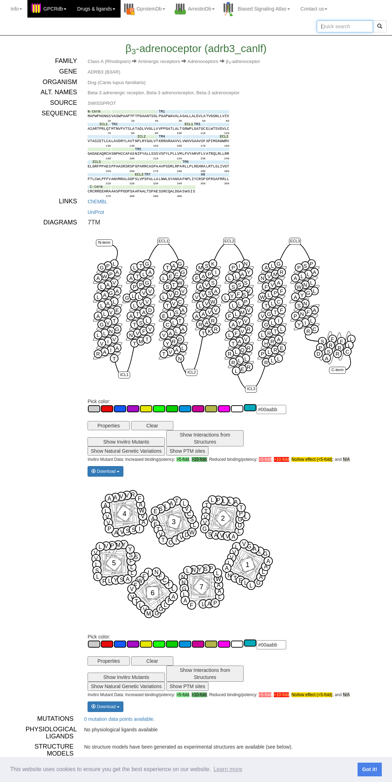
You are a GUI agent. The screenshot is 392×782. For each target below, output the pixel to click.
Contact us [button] (314, 9)
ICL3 (251, 389)
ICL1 (124, 375)
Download (105, 471)
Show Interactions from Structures (205, 438)
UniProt (96, 212)
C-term (337, 370)
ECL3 (295, 241)
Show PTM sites (187, 451)
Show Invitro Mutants (126, 442)
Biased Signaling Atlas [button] (264, 9)
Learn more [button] (227, 769)
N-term (104, 242)
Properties (108, 425)
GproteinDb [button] (150, 9)
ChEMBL (97, 201)
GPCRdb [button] (54, 9)
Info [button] (16, 9)
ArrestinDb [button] (201, 9)
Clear (152, 425)
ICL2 (191, 372)
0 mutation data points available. (119, 719)
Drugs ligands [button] (96, 9)
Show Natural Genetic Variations (126, 451)
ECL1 (163, 241)
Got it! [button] (369, 769)
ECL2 (229, 241)
